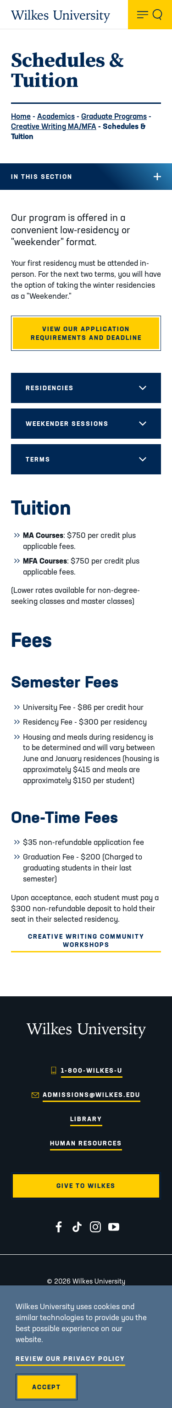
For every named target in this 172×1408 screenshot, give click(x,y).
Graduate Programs (114, 116)
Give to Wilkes (86, 1186)
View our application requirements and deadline (86, 333)
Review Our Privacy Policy (70, 1358)
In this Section (41, 176)
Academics (56, 116)
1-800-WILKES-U (91, 1070)
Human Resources (86, 1143)
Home (21, 116)
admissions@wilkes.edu (91, 1095)
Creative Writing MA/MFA (53, 126)
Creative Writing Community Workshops (86, 940)
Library (86, 1119)
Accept (46, 1387)
